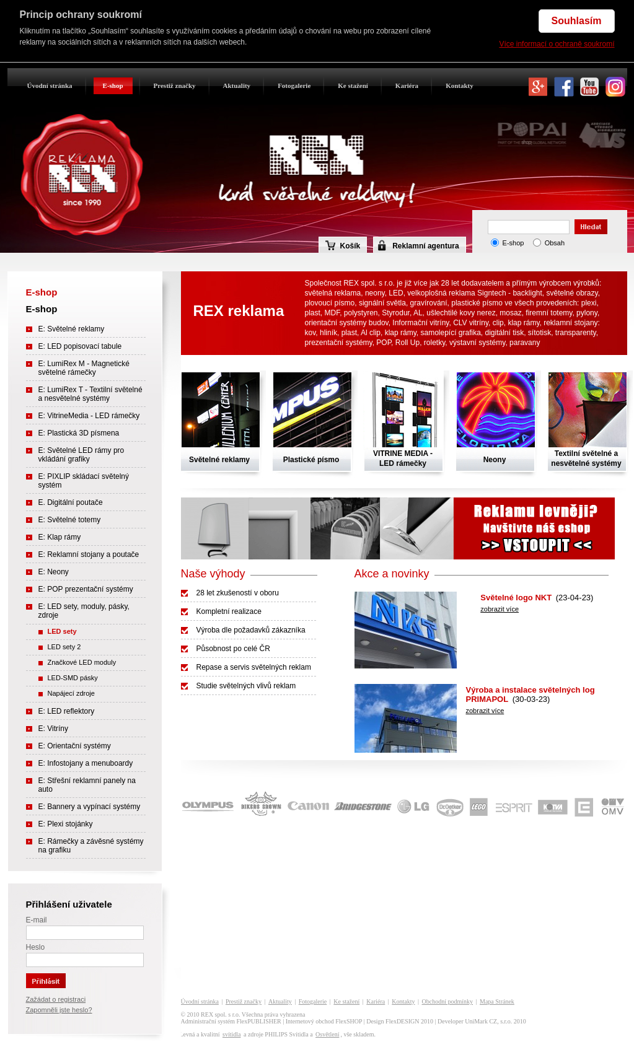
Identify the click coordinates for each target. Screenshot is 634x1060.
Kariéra (406, 85)
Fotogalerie (294, 85)
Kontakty (459, 85)
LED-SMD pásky (73, 677)
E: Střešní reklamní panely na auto (87, 785)
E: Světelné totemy (69, 519)
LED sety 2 (64, 646)
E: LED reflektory (66, 711)
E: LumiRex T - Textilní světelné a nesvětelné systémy (90, 394)
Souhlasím (577, 20)
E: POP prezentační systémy (85, 589)
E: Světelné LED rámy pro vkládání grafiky (81, 454)
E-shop (113, 85)
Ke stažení (353, 85)
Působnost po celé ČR (233, 648)
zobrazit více (499, 609)
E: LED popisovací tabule (80, 346)
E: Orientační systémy (74, 746)
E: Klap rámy (59, 537)
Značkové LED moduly (82, 662)
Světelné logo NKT (516, 597)
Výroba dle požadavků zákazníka (251, 630)
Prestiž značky (175, 85)
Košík (343, 245)
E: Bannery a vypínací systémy (89, 806)
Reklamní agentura (425, 246)
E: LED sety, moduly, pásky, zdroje (84, 611)
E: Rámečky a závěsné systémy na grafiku (91, 845)
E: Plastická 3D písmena (79, 433)
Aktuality (237, 85)
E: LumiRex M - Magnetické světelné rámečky (84, 368)
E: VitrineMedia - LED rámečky (89, 415)
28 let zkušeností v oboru (237, 593)
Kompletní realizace (229, 611)
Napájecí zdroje (71, 693)
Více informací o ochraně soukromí (556, 44)
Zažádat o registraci (56, 999)
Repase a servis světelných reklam (253, 667)
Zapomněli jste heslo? (59, 1010)
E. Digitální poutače (70, 502)
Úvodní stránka (50, 85)
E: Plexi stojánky (65, 824)
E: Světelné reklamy (71, 329)
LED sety (62, 631)
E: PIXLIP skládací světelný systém (84, 480)
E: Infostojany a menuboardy (85, 763)
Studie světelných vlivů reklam (246, 685)
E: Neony (53, 571)
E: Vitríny (53, 728)
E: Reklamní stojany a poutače (88, 554)
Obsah (555, 243)
